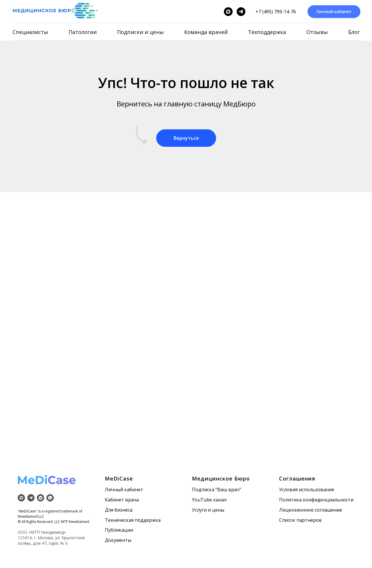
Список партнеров (300, 520)
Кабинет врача (122, 499)
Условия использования (306, 489)
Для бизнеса (118, 510)
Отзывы (317, 31)
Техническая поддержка (133, 520)
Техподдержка (267, 31)
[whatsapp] (50, 497)
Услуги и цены (208, 510)
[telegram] (241, 11)
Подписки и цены (140, 31)
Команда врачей (206, 31)
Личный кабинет (124, 489)
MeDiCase (119, 478)
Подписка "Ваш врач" (216, 489)
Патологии (83, 31)
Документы (118, 540)
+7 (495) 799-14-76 (276, 11)
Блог (354, 31)
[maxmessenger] (228, 11)
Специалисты (30, 31)
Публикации (119, 530)
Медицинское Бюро (221, 478)
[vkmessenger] (40, 497)
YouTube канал (209, 499)
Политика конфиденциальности (316, 499)
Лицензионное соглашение (310, 510)
